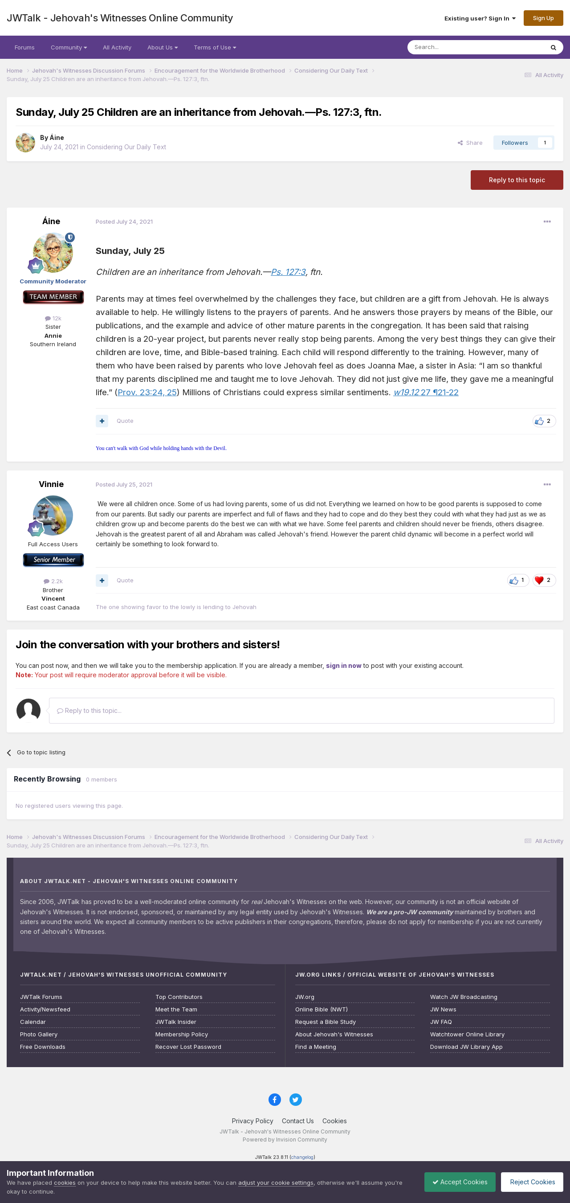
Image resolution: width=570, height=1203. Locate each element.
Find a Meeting (315, 1046)
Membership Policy (181, 1034)
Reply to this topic (517, 180)
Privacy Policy (252, 1121)
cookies (65, 1182)
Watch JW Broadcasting (463, 997)
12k (53, 318)
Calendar (33, 1022)
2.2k (53, 581)
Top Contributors (179, 997)
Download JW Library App (466, 1046)
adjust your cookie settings (276, 1182)
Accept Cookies (455, 1182)
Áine (56, 137)
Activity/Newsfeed (45, 1009)
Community (69, 47)
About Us (162, 47)
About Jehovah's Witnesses (334, 1034)
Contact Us (298, 1121)
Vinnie (51, 484)
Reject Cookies (530, 1182)
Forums (25, 47)
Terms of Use (215, 47)
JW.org (304, 997)
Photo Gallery (38, 1034)
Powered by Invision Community (285, 1139)
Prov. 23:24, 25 (147, 392)
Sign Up (543, 17)
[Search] (452, 47)
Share (470, 142)
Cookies (334, 1121)
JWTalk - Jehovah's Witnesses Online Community (120, 18)
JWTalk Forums (41, 997)
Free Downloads (42, 1046)
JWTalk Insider (175, 1022)
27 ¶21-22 (426, 392)
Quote (125, 420)
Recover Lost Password (188, 1046)
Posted (124, 221)
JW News (443, 1009)
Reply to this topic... (89, 710)
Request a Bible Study (325, 1022)
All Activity (117, 47)
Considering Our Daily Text (126, 147)
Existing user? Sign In (480, 18)
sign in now (344, 665)
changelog (302, 1157)
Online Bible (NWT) (321, 1009)
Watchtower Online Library (467, 1034)
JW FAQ (441, 1022)
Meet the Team (176, 1009)
